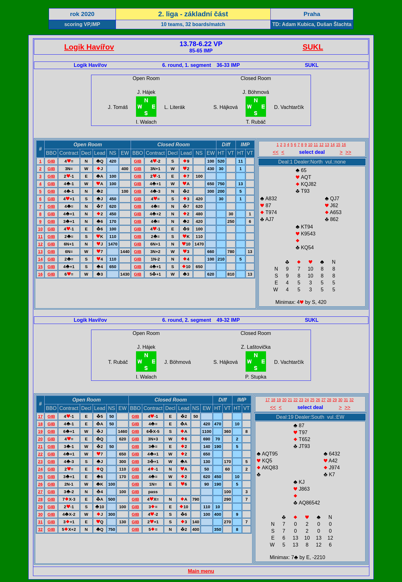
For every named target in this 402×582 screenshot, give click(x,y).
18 (40, 424)
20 (40, 439)
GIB (51, 161)
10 (40, 229)
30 (40, 514)
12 (40, 244)
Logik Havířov (89, 47)
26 (40, 484)
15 (40, 266)
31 (40, 522)
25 (40, 476)
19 (40, 431)
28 (40, 499)
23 (40, 461)
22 (40, 454)
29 (40, 506)
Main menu (201, 571)
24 (40, 469)
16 (40, 274)
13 (40, 251)
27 (40, 491)
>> (348, 152)
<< (276, 152)
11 (40, 236)
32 (40, 529)
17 (40, 416)
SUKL (313, 47)
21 (40, 446)
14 (40, 259)
